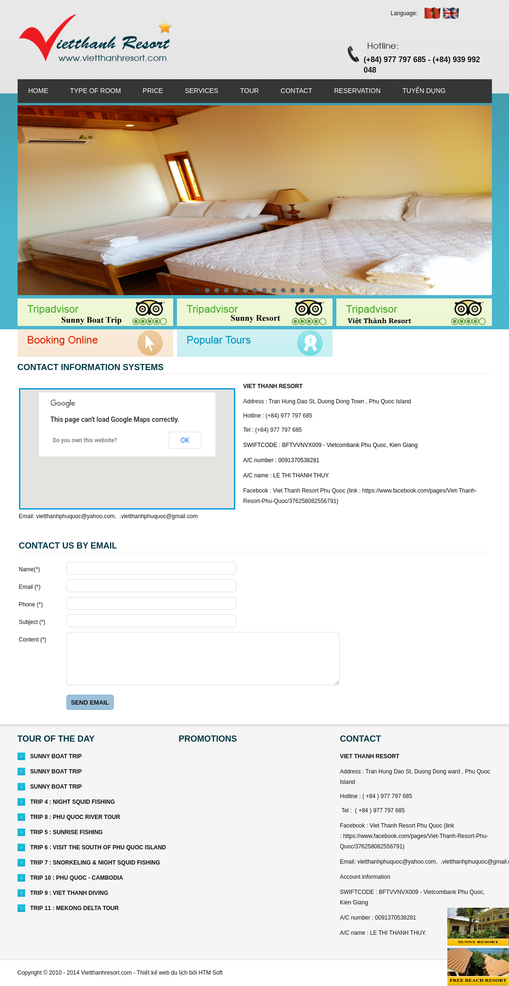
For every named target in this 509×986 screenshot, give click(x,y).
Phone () (31, 604)
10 (283, 290)
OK (185, 440)
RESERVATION (357, 90)
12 (302, 290)
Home (38, 90)
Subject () (32, 622)
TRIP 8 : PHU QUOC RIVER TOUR (75, 817)
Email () (30, 587)
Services (202, 90)
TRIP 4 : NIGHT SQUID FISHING (72, 802)
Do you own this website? (85, 440)
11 (292, 290)
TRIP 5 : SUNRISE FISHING (66, 832)
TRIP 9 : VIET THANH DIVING (69, 893)
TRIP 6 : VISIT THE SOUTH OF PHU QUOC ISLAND (98, 847)
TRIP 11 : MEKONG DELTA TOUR (74, 908)
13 (311, 290)
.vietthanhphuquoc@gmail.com (159, 516)
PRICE (153, 90)
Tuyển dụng (423, 90)
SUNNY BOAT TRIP (56, 756)
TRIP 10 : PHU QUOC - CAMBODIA (76, 877)
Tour (249, 90)
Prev (29, 200)
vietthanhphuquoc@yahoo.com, (76, 516)
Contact (297, 90)
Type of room (95, 90)
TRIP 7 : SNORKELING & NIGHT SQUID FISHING (95, 862)
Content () (32, 639)
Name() (29, 569)
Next (479, 200)
